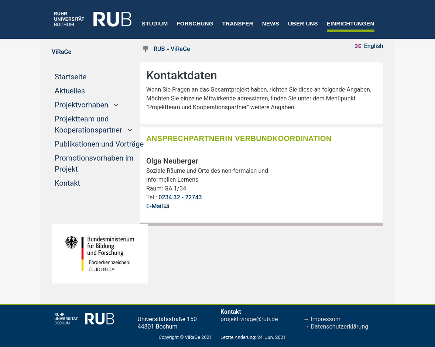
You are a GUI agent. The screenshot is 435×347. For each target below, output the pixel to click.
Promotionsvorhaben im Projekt (94, 164)
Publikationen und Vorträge (99, 144)
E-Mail (154, 206)
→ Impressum (322, 319)
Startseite (84, 76)
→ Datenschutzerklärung (336, 326)
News (270, 23)
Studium (155, 23)
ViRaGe (180, 48)
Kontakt (67, 183)
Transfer (237, 23)
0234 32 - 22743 (180, 197)
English (373, 45)
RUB (159, 48)
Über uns (303, 23)
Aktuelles (70, 90)
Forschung (195, 23)
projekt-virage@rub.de (249, 319)
